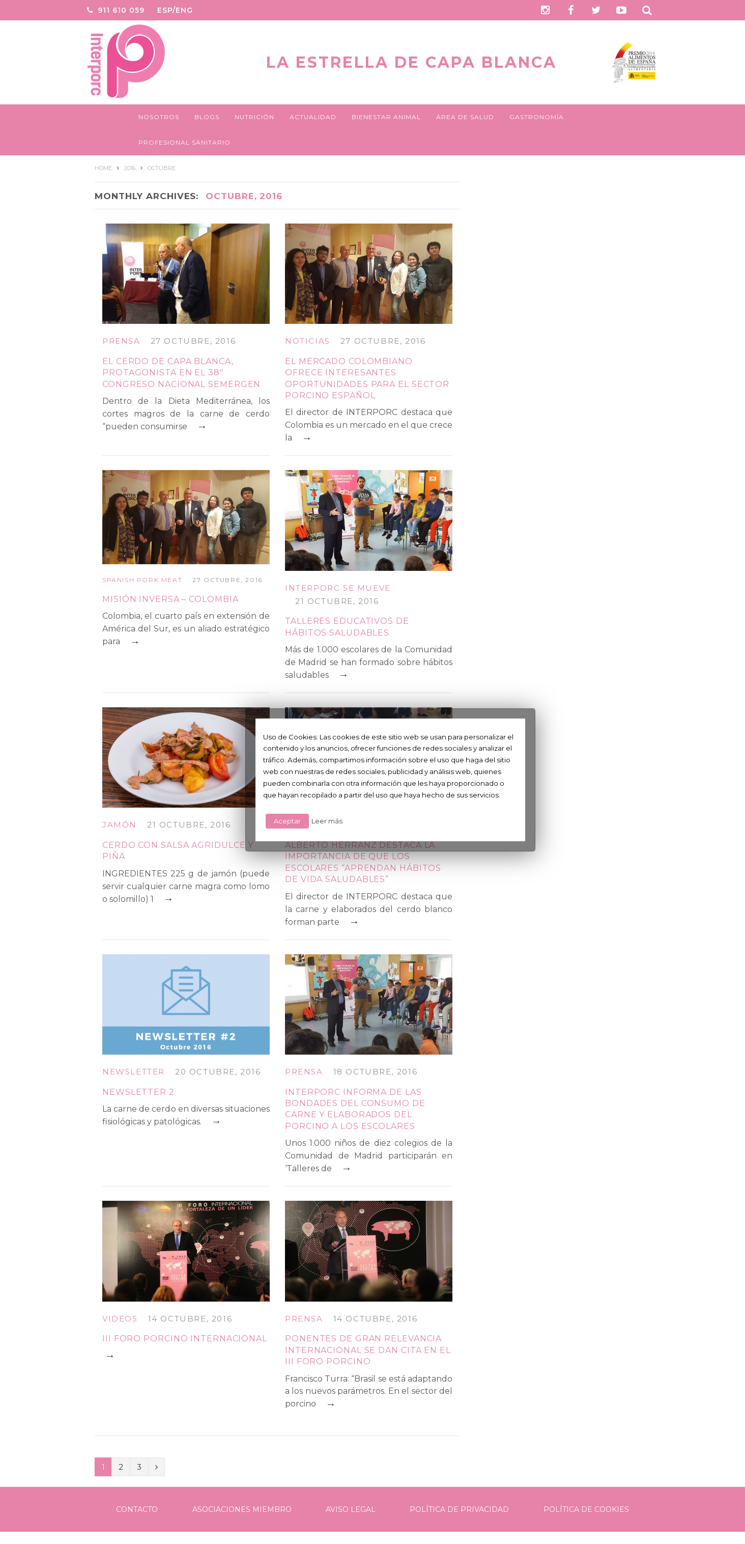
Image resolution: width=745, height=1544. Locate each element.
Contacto (137, 1509)
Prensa (121, 341)
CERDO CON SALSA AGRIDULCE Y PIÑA (177, 850)
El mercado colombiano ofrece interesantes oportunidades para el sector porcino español (367, 378)
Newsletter (133, 1072)
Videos (120, 1319)
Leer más (326, 821)
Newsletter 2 (138, 1092)
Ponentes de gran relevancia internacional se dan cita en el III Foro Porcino (368, 1350)
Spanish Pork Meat (142, 580)
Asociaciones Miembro (242, 1509)
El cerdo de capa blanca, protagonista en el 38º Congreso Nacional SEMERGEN (181, 372)
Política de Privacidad (459, 1509)
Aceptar (287, 821)
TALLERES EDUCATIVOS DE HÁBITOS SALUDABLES (347, 626)
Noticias (307, 341)
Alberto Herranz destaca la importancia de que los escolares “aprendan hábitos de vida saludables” (363, 862)
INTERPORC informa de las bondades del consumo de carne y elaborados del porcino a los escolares (355, 1109)
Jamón (119, 825)
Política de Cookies (586, 1509)
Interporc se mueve (338, 588)
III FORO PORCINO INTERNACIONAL (184, 1338)
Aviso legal (351, 1509)
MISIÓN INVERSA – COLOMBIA (170, 599)
